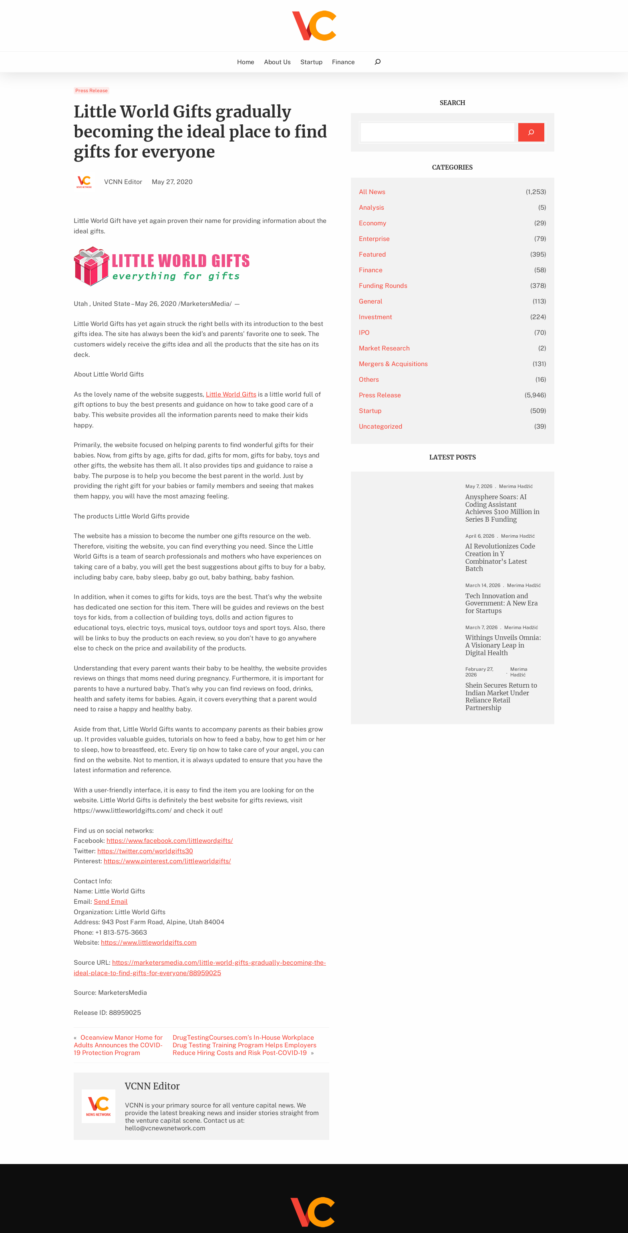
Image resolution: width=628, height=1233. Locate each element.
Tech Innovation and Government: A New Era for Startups (499, 610)
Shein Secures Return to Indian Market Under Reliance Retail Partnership (499, 702)
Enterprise (424, 239)
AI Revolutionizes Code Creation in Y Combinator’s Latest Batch (497, 562)
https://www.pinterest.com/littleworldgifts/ (167, 789)
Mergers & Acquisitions (443, 364)
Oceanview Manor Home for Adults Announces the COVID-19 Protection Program (121, 973)
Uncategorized (431, 426)
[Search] (531, 132)
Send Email (111, 830)
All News (422, 192)
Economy (423, 223)
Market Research (434, 348)
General (421, 301)
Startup (420, 411)
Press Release (91, 90)
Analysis (422, 207)
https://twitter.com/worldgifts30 (145, 779)
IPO (414, 332)
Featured (423, 254)
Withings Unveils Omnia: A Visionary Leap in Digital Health (496, 654)
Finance (421, 270)
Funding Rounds (433, 286)
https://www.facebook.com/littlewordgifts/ (170, 769)
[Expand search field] (377, 62)
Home (245, 61)
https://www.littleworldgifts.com (149, 871)
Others (419, 379)
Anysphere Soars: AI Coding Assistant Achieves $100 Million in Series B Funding (500, 510)
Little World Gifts (231, 374)
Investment (426, 317)
